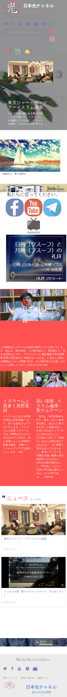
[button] (52, 31)
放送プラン (43, 678)
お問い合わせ (27, 678)
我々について (10, 678)
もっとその (35, 499)
